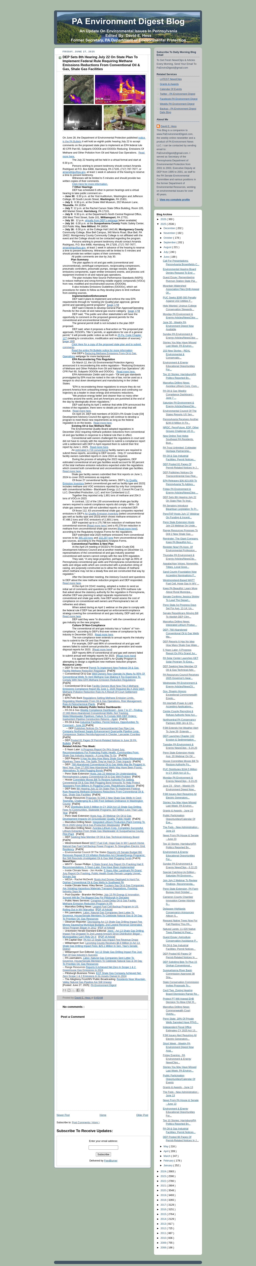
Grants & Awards (169, 84)
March (167, 1156)
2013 (164, 1223)
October (168, 237)
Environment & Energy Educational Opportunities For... (179, 366)
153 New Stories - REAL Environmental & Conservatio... (176, 354)
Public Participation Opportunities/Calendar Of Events (179, 1079)
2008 (164, 1247)
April (166, 1151)
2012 (164, 1228)
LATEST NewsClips (171, 79)
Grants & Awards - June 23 (178, 810)
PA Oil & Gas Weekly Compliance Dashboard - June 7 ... (178, 394)
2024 (164, 1171)
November (170, 233)
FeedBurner (111, 1160)
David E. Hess (169, 126)
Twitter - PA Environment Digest (177, 94)
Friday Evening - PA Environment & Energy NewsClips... (177, 1059)
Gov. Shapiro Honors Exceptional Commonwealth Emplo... (180, 695)
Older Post (142, 1115)
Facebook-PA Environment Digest (178, 99)
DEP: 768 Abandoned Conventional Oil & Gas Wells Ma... (181, 633)
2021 (164, 1185)
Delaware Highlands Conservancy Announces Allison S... (178, 912)
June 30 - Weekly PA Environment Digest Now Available (178, 326)
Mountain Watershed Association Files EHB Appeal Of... (181, 289)
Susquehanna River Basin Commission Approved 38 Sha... (179, 974)
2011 (164, 1233)
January (168, 1165)
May (166, 1146)
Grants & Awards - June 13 (178, 1087)
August (168, 247)
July (166, 252)
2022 (164, 1181)
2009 (164, 1242)
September (170, 242)
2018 (164, 1200)
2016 (164, 1209)
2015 (164, 1214)
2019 (164, 1195)
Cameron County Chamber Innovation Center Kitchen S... (179, 900)
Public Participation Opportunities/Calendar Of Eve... (179, 819)
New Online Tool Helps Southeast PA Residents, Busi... (178, 439)
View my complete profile (175, 199)
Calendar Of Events (171, 89)
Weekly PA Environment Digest (177, 104)
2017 (164, 1204)
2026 (164, 219)
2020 (164, 1190)
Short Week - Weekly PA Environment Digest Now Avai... (178, 1047)
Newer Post (63, 1115)
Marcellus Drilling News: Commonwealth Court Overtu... (176, 1010)
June (167, 256)
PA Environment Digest (103, 985)
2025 (164, 224)
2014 (164, 1219)
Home (103, 1115)
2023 (164, 1176)
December (170, 228)
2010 (164, 1238)
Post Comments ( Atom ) (85, 1122)
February (169, 1160)
